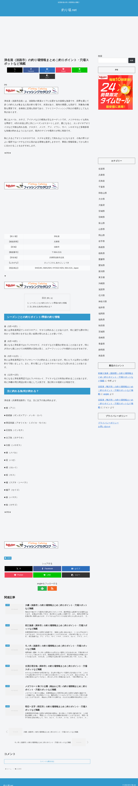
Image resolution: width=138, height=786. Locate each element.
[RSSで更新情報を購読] (50, 582)
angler (106, 394)
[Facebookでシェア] (25, 70)
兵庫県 (8, 552)
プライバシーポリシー (108, 423)
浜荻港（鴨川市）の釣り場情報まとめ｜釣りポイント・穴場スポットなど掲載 (115, 390)
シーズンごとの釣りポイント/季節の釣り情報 (48, 297)
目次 (44, 291)
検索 (100, 56)
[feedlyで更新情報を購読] (44, 582)
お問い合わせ (104, 426)
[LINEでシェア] (69, 70)
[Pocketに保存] (54, 70)
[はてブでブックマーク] (40, 70)
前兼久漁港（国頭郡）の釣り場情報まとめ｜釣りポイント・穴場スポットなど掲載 (115, 377)
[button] (83, 70)
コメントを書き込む (47, 756)
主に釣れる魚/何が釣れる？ (41, 300)
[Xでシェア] (11, 70)
